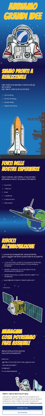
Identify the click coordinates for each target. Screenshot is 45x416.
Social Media (9, 102)
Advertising (8, 95)
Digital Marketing (10, 106)
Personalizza (22, 412)
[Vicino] (43, 392)
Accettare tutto (22, 408)
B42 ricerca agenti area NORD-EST (19, 280)
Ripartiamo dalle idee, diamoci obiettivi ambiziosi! (21, 276)
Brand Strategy (10, 99)
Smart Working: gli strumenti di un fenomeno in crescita (19, 270)
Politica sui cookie (36, 403)
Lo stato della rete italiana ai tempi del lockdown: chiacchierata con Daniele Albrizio (22, 264)
